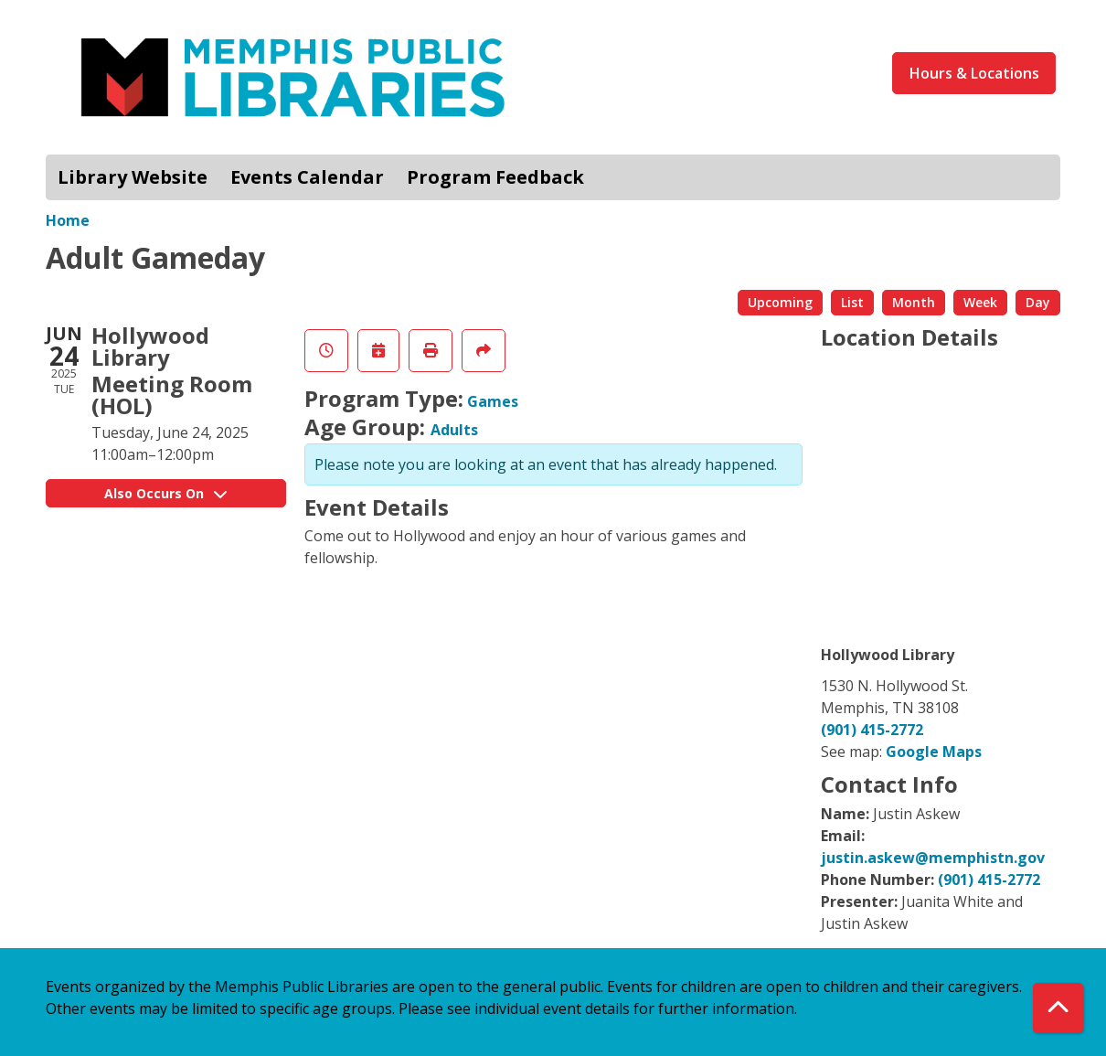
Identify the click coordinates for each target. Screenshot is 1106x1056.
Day (1038, 302)
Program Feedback (495, 177)
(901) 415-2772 (872, 730)
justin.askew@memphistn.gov (933, 858)
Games (492, 401)
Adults (454, 430)
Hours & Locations (974, 73)
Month (913, 302)
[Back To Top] (1058, 1008)
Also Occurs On (165, 493)
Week (980, 302)
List (852, 302)
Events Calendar (307, 177)
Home (68, 220)
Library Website (132, 177)
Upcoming (780, 302)
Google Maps (934, 751)
